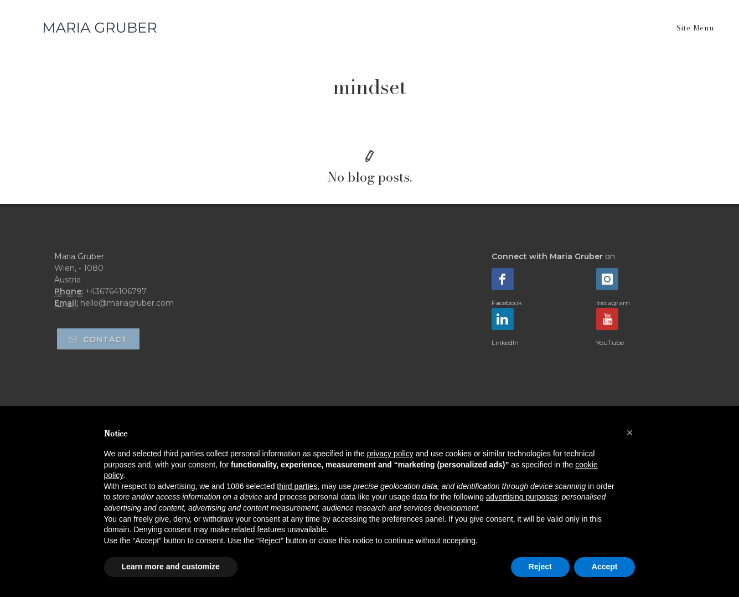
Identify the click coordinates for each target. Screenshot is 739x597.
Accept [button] (605, 566)
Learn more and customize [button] (171, 566)
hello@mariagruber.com (127, 303)
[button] (630, 432)
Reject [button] (540, 566)
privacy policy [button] (390, 453)
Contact (98, 339)
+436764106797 (116, 291)
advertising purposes (521, 496)
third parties (297, 486)
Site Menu (695, 27)
